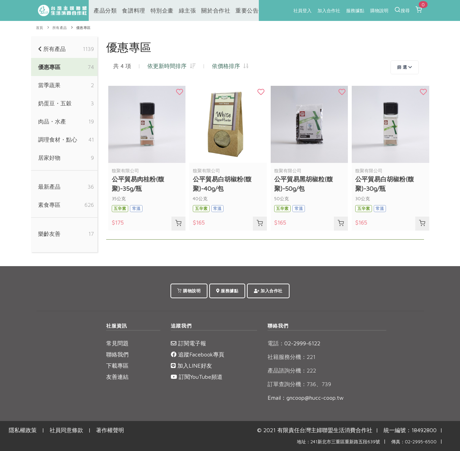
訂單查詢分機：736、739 (299, 384)
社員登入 (302, 10)
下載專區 (117, 365)
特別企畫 (157, 10)
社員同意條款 (66, 430)
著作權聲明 (110, 430)
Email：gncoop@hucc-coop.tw (306, 397)
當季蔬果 (49, 85)
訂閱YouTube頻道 (196, 377)
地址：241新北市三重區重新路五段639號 (338, 441)
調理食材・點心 (57, 139)
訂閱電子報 (188, 343)
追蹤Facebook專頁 (197, 354)
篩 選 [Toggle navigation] (404, 67)
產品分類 (102, 10)
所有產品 (59, 28)
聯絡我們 (117, 354)
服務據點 (355, 10)
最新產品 (49, 186)
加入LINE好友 (191, 365)
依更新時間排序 (171, 66)
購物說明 (379, 10)
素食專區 (49, 205)
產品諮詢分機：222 (292, 370)
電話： (276, 343)
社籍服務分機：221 (291, 357)
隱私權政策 (23, 430)
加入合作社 (328, 10)
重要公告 (239, 10)
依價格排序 (230, 66)
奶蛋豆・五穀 (55, 103)
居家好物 (49, 158)
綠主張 (181, 10)
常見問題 (117, 343)
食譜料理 (129, 10)
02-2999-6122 (294, 343)
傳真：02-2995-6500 (414, 441)
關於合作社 (209, 10)
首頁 (39, 28)
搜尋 (402, 9)
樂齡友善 (49, 234)
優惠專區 (83, 28)
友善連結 (117, 377)
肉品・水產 (52, 121)
